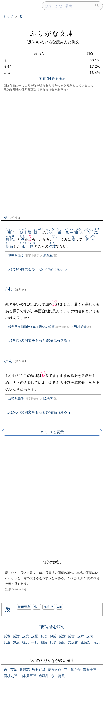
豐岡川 (35, 232)
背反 (96, 642)
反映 (44, 636)
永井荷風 (58, 676)
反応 (62, 642)
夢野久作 (54, 670)
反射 (80, 636)
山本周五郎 (28, 676)
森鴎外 (44, 676)
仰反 (53, 636)
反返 (7, 642)
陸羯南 (48, 398)
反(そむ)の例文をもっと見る (37, 340)
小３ (37, 607)
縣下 (23, 232)
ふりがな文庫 (52, 33)
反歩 (53, 642)
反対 (16, 636)
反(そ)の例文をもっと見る (35, 269)
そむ (15, 289)
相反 (44, 642)
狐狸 (27, 246)
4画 (59, 607)
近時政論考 (16, 398)
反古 (71, 636)
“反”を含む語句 (52, 627)
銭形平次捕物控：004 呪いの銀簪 (31, 327)
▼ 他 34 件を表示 (52, 78)
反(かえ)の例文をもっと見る (37, 412)
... (5, 648)
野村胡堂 (80, 327)
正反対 (86, 642)
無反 (16, 642)
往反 (25, 642)
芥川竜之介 (72, 670)
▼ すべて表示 (52, 432)
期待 (9, 246)
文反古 (73, 642)
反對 (62, 636)
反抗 (25, 636)
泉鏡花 (48, 255)
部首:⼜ (48, 607)
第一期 (71, 232)
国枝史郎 (10, 676)
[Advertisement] (52, 152)
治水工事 (54, 232)
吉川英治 (10, 670)
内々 (90, 239)
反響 (7, 636)
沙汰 (52, 246)
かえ (15, 360)
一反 (34, 642)
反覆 (34, 636)
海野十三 (89, 670)
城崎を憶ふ (16, 255)
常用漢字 (24, 607)
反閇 (89, 636)
